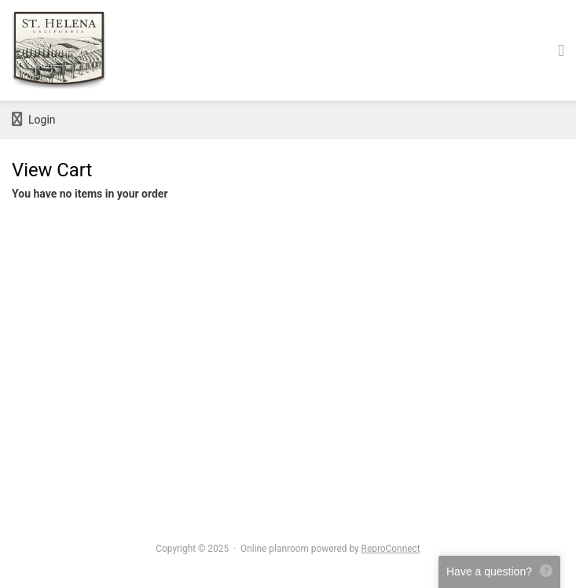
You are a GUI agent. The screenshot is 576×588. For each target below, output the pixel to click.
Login (34, 120)
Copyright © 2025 (192, 548)
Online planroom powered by (330, 548)
